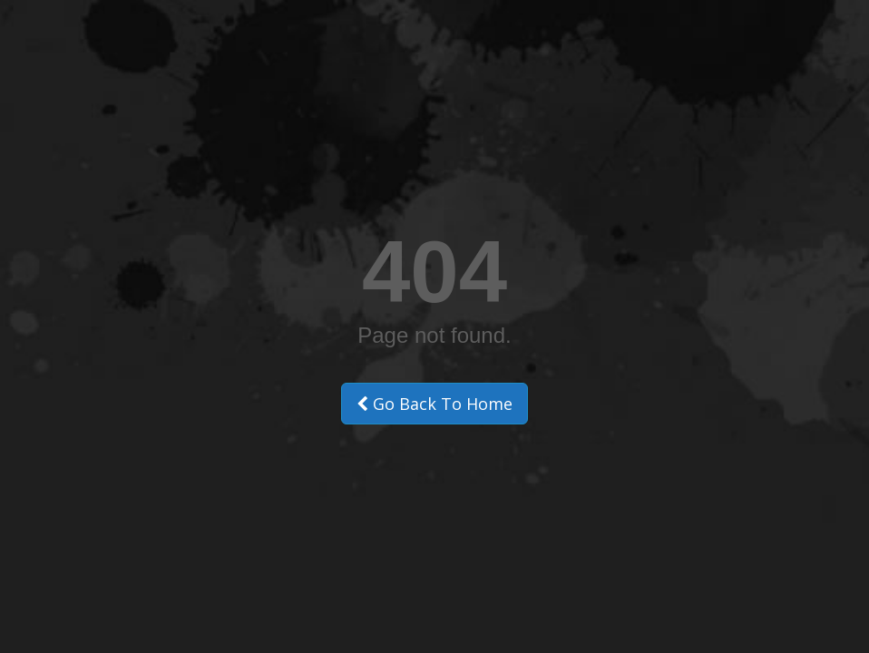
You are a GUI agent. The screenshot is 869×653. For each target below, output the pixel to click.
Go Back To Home (434, 403)
